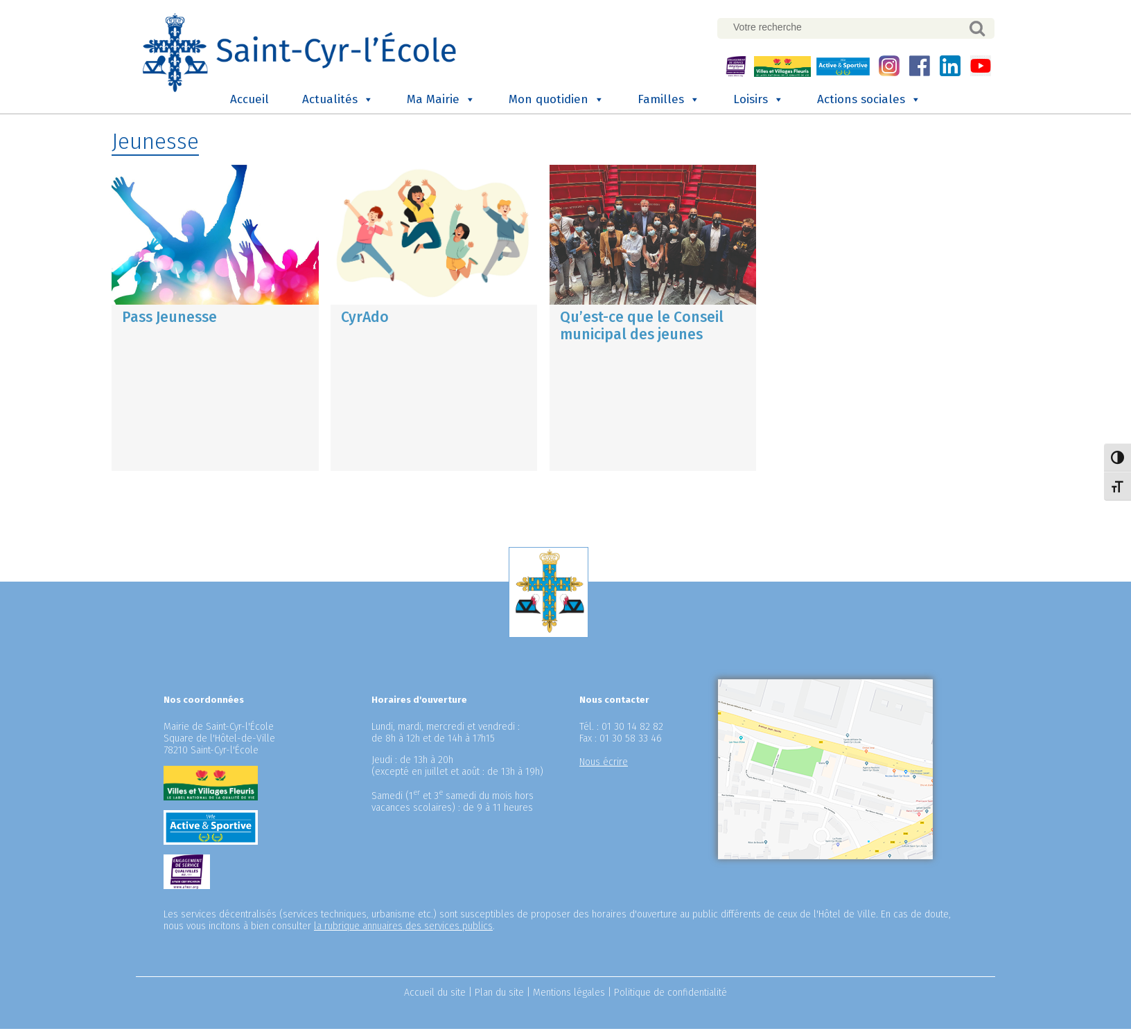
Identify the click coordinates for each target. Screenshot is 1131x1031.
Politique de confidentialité (670, 995)
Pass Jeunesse (169, 319)
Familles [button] (669, 102)
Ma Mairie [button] (441, 102)
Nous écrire (603, 764)
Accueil (249, 101)
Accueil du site (435, 995)
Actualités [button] (338, 102)
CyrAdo (365, 319)
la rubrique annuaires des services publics (403, 928)
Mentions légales (569, 995)
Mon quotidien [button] (556, 102)
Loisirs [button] (758, 102)
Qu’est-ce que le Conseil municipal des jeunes (642, 327)
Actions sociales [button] (869, 102)
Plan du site (499, 995)
